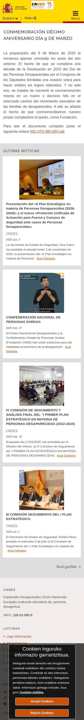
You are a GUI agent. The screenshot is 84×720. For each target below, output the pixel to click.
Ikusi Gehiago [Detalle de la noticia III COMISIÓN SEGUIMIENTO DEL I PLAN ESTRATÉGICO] (17, 550)
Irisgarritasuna (15, 643)
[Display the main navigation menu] (75, 15)
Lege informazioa (17, 636)
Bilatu (30, 18)
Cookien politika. (31, 692)
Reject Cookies (42, 713)
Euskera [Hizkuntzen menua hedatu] (10, 18)
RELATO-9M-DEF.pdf (47, 131)
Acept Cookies (42, 701)
